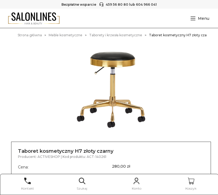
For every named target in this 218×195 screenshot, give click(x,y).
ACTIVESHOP (49, 157)
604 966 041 (146, 4)
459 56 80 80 (117, 4)
